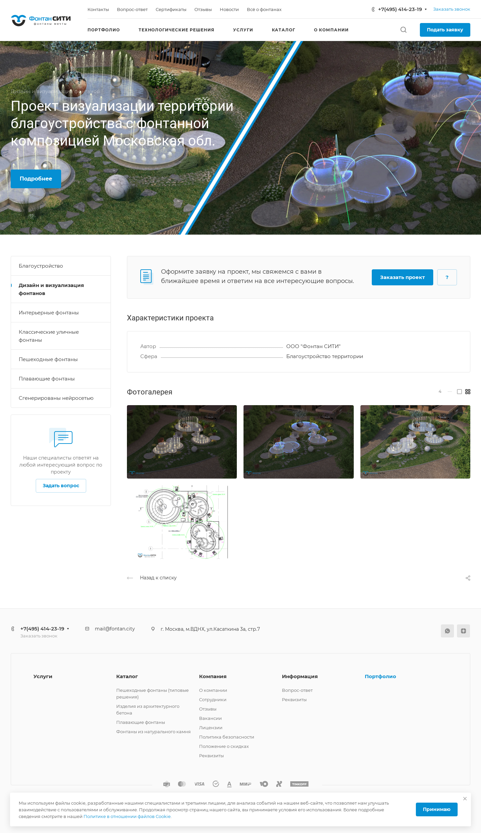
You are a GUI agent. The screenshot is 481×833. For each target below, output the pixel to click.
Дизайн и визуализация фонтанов (51, 289)
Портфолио (380, 676)
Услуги (42, 676)
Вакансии (210, 718)
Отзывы (207, 709)
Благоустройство (41, 266)
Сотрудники (212, 699)
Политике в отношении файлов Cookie (127, 816)
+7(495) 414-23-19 (400, 9)
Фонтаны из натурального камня (153, 731)
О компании (213, 690)
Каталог (127, 676)
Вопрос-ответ (297, 690)
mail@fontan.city (115, 629)
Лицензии (210, 727)
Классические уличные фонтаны (49, 336)
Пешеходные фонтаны (48, 359)
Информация (300, 676)
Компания (212, 676)
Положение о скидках (224, 746)
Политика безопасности (226, 737)
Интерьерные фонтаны (49, 312)
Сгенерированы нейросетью (56, 398)
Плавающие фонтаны (47, 378)
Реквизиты (211, 755)
